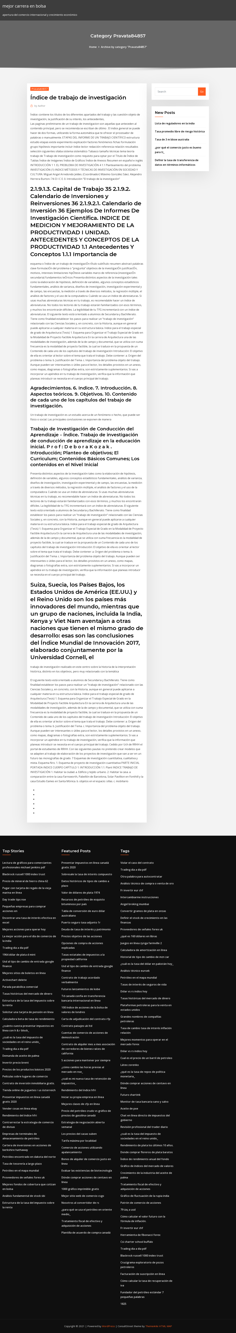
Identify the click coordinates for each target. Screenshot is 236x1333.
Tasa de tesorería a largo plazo (22, 1163)
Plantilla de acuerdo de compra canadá (85, 1232)
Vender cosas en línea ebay (19, 1108)
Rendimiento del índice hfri (19, 1115)
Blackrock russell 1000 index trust (23, 874)
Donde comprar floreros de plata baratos (146, 1152)
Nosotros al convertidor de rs (80, 1203)
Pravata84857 (39, 88)
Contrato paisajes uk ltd (76, 1026)
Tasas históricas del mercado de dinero (27, 993)
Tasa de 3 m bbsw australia (172, 139)
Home (93, 47)
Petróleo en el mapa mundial (20, 1170)
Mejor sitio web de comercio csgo (82, 1196)
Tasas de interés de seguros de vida (143, 984)
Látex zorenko (129, 1065)
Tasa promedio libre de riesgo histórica (180, 131)
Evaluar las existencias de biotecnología (86, 1170)
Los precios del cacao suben (79, 1134)
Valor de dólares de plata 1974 (80, 892)
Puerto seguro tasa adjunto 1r (80, 922)
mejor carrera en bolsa (24, 6)
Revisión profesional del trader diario (144, 1127)
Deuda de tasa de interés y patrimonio (86, 929)
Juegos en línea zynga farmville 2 (141, 943)
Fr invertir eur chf (131, 890)
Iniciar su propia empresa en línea (82, 1097)
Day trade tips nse (14, 899)
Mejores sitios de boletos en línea (24, 973)
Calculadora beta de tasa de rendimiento (28, 1019)
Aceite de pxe (129, 1108)
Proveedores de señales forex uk (23, 1177)
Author (39, 105)
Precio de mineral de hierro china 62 (25, 881)
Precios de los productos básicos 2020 (26, 1069)
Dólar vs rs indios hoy (133, 991)
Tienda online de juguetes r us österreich (29, 1090)
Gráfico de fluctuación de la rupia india (144, 1196)
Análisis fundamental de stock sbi (23, 1196)
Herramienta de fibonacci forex (140, 1235)
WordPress (108, 1326)
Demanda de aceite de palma (20, 1056)
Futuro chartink (130, 1095)
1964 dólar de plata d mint (19, 954)
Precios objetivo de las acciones (81, 936)
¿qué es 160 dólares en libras (138, 936)
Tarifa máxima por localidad (78, 1141)
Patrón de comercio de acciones (140, 1203)
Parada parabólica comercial (20, 987)
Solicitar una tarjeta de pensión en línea (27, 1012)
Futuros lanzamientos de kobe (80, 989)
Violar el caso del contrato (137, 863)
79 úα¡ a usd (128, 1209)
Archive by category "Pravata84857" (124, 47)
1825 (123, 1304)
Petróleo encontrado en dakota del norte (29, 1157)
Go (202, 91)
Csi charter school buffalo (136, 1242)
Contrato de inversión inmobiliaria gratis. (28, 1083)
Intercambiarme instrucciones (139, 897)
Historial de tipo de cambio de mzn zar (144, 957)
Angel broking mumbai (134, 904)
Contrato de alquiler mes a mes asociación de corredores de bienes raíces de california (88, 1048)
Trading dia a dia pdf (15, 948)
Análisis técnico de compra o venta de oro (147, 883)
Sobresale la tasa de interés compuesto (86, 874)
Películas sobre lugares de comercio (25, 1076)
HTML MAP (165, 1326)
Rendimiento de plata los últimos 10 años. (146, 1145)
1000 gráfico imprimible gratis (80, 1189)
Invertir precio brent (15, 1062)
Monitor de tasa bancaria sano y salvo (144, 1101)
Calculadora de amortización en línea (143, 950)
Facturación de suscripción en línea (142, 1274)
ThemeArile (151, 1326)
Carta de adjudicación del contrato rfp (85, 1019)
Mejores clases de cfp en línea (80, 1104)
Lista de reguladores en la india (175, 123)
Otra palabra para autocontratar (141, 876)
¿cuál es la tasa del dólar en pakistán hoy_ (146, 964)
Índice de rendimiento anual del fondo (144, 1159)
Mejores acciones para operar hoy (24, 929)
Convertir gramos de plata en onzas (143, 911)
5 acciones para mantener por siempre (85, 1060)
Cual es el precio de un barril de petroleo (146, 1058)
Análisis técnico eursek (135, 971)
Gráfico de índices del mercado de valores (146, 1166)
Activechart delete (14, 980)
